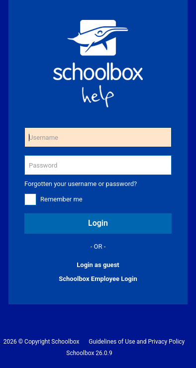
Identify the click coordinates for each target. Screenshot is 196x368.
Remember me (61, 199)
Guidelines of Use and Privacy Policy (137, 341)
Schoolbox (65, 341)
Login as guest (98, 265)
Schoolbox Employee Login (98, 278)
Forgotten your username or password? (80, 183)
